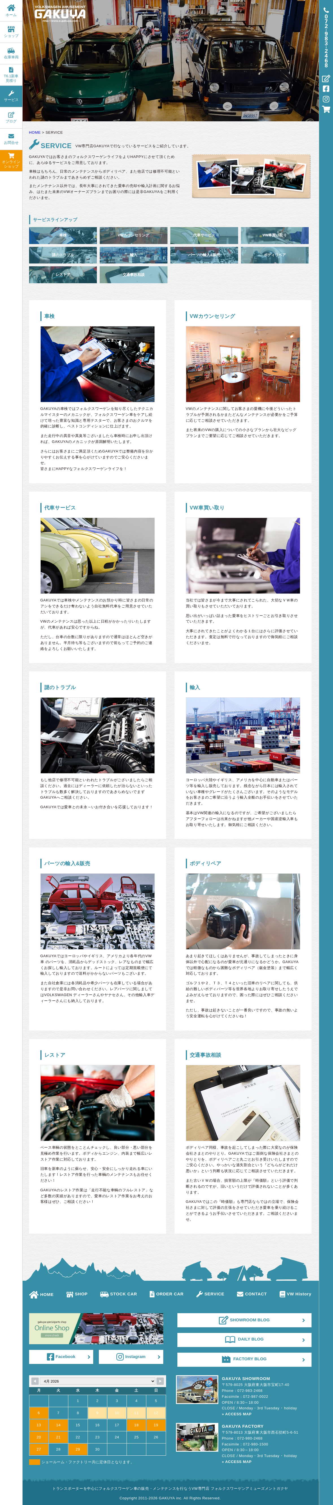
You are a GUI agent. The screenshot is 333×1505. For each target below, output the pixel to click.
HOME (41, 1294)
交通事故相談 (134, 275)
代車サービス (204, 235)
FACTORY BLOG (244, 1358)
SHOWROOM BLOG (244, 1320)
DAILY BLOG (244, 1339)
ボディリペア (275, 255)
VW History (296, 1293)
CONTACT (252, 1293)
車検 (63, 235)
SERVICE (210, 1293)
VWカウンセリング (133, 235)
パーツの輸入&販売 (204, 255)
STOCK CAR (118, 1293)
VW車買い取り (275, 235)
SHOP (77, 1293)
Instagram (130, 1357)
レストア (63, 275)
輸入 (133, 255)
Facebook (61, 1357)
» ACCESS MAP (237, 1414)
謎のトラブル (63, 255)
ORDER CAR (167, 1293)
